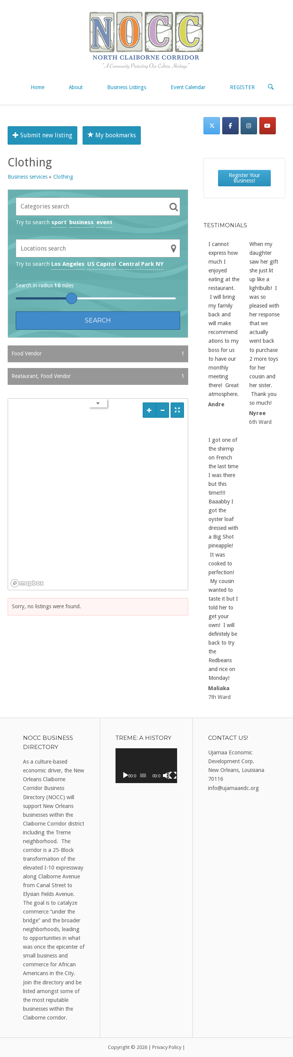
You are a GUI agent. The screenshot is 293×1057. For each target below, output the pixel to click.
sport (59, 222)
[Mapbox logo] (27, 583)
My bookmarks (112, 135)
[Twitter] (211, 125)
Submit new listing (42, 135)
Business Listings (126, 87)
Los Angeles (68, 264)
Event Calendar (188, 87)
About (76, 87)
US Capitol (101, 264)
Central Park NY (141, 264)
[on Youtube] (267, 125)
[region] (98, 494)
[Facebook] (230, 125)
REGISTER (242, 87)
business (81, 222)
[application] (146, 765)
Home (37, 87)
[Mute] (166, 775)
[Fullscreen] (173, 775)
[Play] (125, 775)
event (104, 222)
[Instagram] (249, 125)
